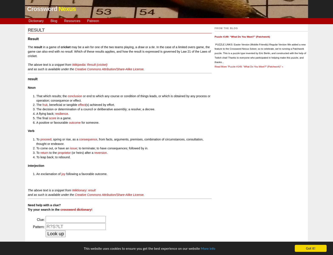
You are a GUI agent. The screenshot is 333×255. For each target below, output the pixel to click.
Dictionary (36, 21)
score (52, 118)
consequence (88, 139)
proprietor (64, 152)
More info (208, 249)
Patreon (93, 21)
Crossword (51, 9)
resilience (61, 113)
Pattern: (39, 227)
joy (63, 174)
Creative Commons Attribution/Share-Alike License (109, 69)
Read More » (249, 66)
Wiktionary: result (84, 190)
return (44, 152)
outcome (75, 122)
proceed (45, 139)
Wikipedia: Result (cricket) (89, 64)
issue (73, 148)
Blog (54, 21)
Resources (72, 21)
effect (82, 104)
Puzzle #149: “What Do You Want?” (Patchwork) (242, 36)
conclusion (75, 96)
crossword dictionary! (76, 209)
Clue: (41, 219)
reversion (100, 152)
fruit (45, 104)
